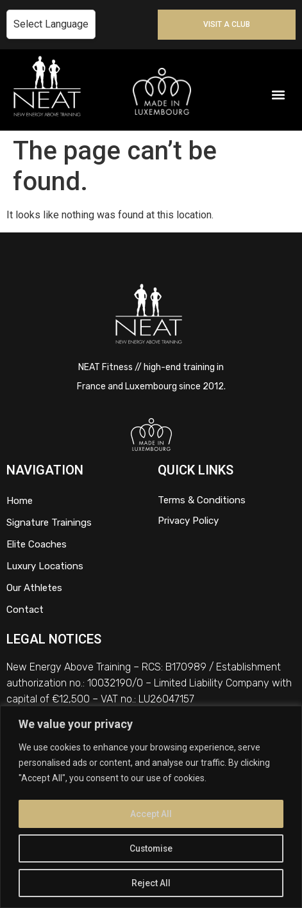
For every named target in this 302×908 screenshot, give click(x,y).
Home (19, 501)
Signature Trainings (49, 522)
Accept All (151, 814)
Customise (151, 848)
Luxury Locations (44, 566)
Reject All (151, 883)
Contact (25, 609)
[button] (278, 95)
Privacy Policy (188, 520)
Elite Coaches (36, 544)
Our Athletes (34, 588)
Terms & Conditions (202, 500)
